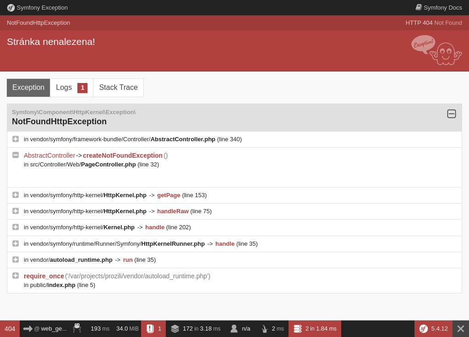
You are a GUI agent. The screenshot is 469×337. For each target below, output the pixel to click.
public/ (53, 285)
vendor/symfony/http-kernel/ (89, 195)
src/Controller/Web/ (84, 164)
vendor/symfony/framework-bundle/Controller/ (123, 139)
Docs (438, 7)
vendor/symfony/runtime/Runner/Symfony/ (118, 243)
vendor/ (72, 259)
